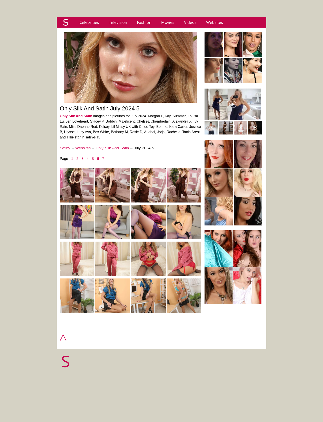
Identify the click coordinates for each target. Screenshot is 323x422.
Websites (214, 22)
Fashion (144, 22)
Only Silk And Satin (76, 116)
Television (118, 22)
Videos (190, 22)
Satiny (65, 148)
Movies (167, 22)
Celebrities (89, 22)
